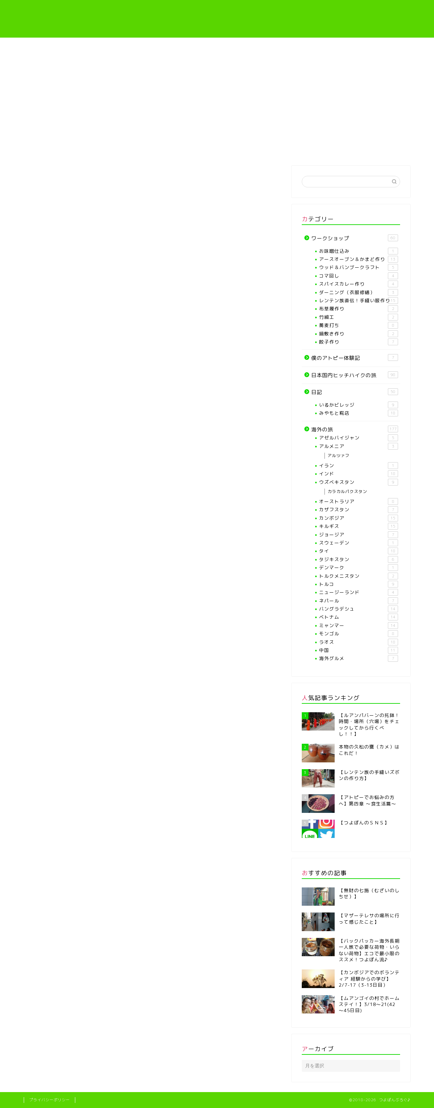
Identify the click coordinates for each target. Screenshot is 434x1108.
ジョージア (358, 534)
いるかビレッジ (358, 405)
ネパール (358, 600)
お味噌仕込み (358, 251)
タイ (358, 551)
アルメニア (358, 446)
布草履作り (358, 308)
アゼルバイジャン (358, 437)
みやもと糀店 (358, 413)
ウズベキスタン (358, 482)
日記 (354, 392)
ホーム (55, 148)
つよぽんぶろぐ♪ (217, 18)
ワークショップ (354, 238)
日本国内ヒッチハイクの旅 (354, 375)
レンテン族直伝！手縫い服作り (250, 151)
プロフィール (119, 148)
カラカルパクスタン (347, 491)
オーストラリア (358, 501)
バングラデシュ (358, 609)
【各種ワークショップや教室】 (184, 151)
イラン (358, 465)
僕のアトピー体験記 (314, 148)
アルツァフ (339, 455)
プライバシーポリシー (49, 1100)
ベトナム (358, 617)
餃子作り (358, 341)
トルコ (358, 584)
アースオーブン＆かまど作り (358, 259)
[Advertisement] (217, 88)
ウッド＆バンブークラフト (358, 267)
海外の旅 (378, 148)
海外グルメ (358, 658)
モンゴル (358, 633)
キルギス (358, 526)
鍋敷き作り (358, 333)
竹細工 (358, 317)
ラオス (358, 642)
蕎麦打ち (358, 325)
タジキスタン (358, 559)
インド (358, 473)
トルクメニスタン (358, 576)
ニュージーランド (358, 592)
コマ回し (358, 275)
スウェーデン (358, 542)
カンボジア (358, 518)
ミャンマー (358, 625)
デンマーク (358, 567)
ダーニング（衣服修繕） (358, 292)
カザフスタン (358, 509)
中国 (358, 650)
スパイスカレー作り (358, 284)
